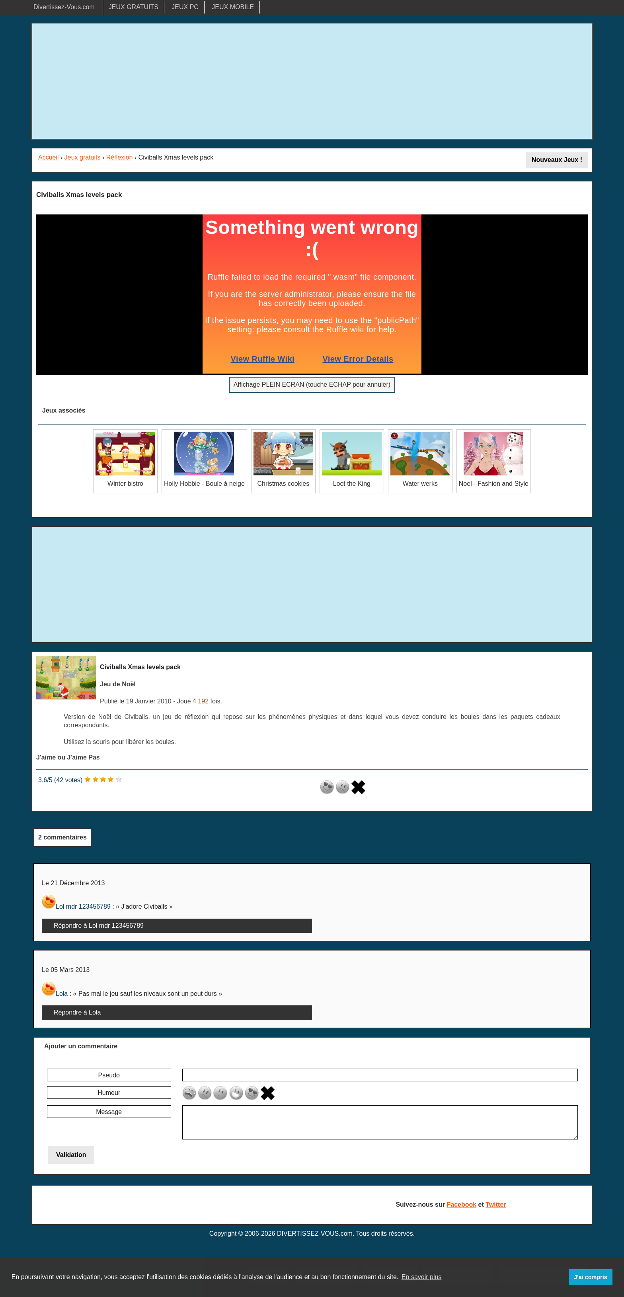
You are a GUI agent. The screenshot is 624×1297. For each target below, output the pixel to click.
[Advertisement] (312, 81)
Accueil (48, 157)
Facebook (461, 1204)
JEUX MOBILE (233, 7)
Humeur (109, 1092)
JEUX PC (185, 7)
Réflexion (119, 157)
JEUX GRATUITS (133, 7)
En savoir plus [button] (422, 1277)
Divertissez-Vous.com (64, 7)
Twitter (496, 1204)
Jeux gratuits (82, 157)
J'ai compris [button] (590, 1277)
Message (109, 1111)
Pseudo (109, 1075)
